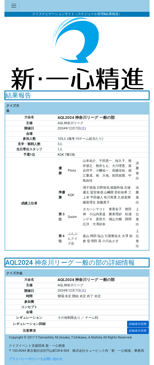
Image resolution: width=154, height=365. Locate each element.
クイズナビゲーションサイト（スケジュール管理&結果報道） (77, 14)
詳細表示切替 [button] (138, 323)
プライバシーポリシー (25, 359)
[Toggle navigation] (14, 6)
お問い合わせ (53, 359)
